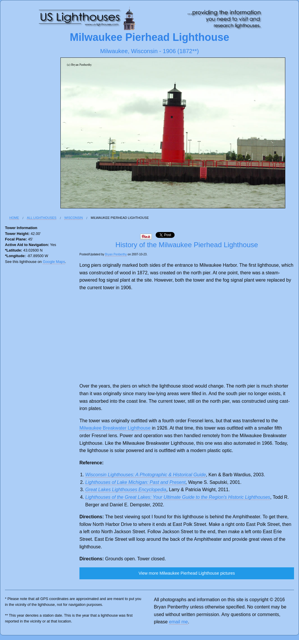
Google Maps (54, 261)
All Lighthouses (41, 217)
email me (178, 621)
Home (14, 217)
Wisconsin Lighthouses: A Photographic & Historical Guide (145, 474)
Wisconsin (73, 217)
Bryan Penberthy (116, 254)
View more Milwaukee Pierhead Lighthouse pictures (186, 573)
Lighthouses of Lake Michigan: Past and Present (135, 482)
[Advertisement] (186, 337)
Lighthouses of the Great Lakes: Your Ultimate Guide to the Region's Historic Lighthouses (177, 497)
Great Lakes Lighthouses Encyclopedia (125, 489)
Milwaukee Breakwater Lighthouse (115, 427)
